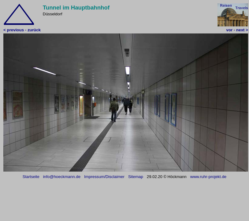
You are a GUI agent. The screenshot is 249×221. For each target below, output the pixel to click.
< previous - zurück (22, 30)
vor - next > (237, 30)
